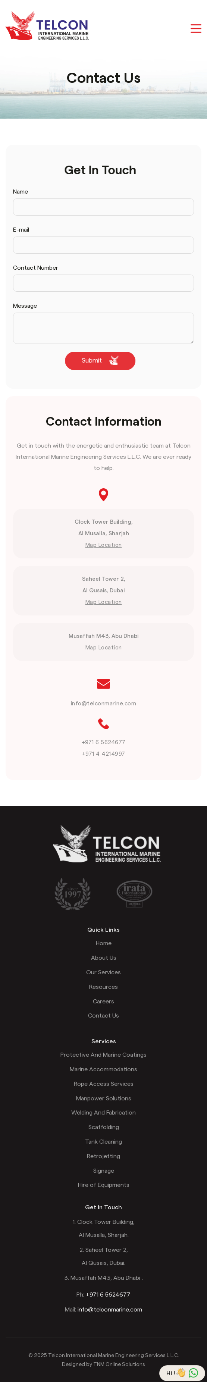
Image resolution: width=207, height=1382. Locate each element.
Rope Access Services (104, 1092)
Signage (103, 1179)
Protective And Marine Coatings (103, 1063)
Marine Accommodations (103, 1077)
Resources (103, 995)
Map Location (103, 545)
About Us (103, 966)
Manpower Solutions (103, 1106)
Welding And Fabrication (103, 1121)
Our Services (103, 980)
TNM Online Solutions (119, 1364)
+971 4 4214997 (103, 754)
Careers (103, 1009)
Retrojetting (103, 1164)
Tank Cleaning (103, 1150)
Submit (92, 360)
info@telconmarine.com (104, 703)
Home (104, 951)
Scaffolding (103, 1135)
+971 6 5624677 (104, 742)
